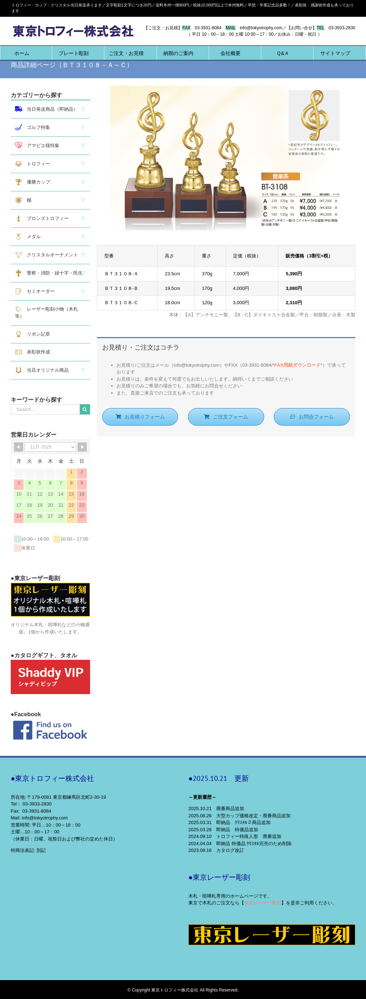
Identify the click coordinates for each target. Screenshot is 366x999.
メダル (28, 236)
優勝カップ (32, 182)
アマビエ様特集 (37, 145)
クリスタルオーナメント (46, 254)
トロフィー (32, 163)
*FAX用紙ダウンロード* (297, 365)
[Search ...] (45, 409)
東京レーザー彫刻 (262, 902)
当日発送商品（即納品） (46, 109)
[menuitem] (21, 53)
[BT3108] (226, 88)
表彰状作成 (32, 352)
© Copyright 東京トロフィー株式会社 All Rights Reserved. (183, 990)
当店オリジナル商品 (42, 370)
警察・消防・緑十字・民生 (49, 273)
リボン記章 (32, 334)
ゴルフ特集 (32, 127)
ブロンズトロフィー (42, 218)
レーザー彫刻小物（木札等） (46, 312)
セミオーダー (35, 291)
